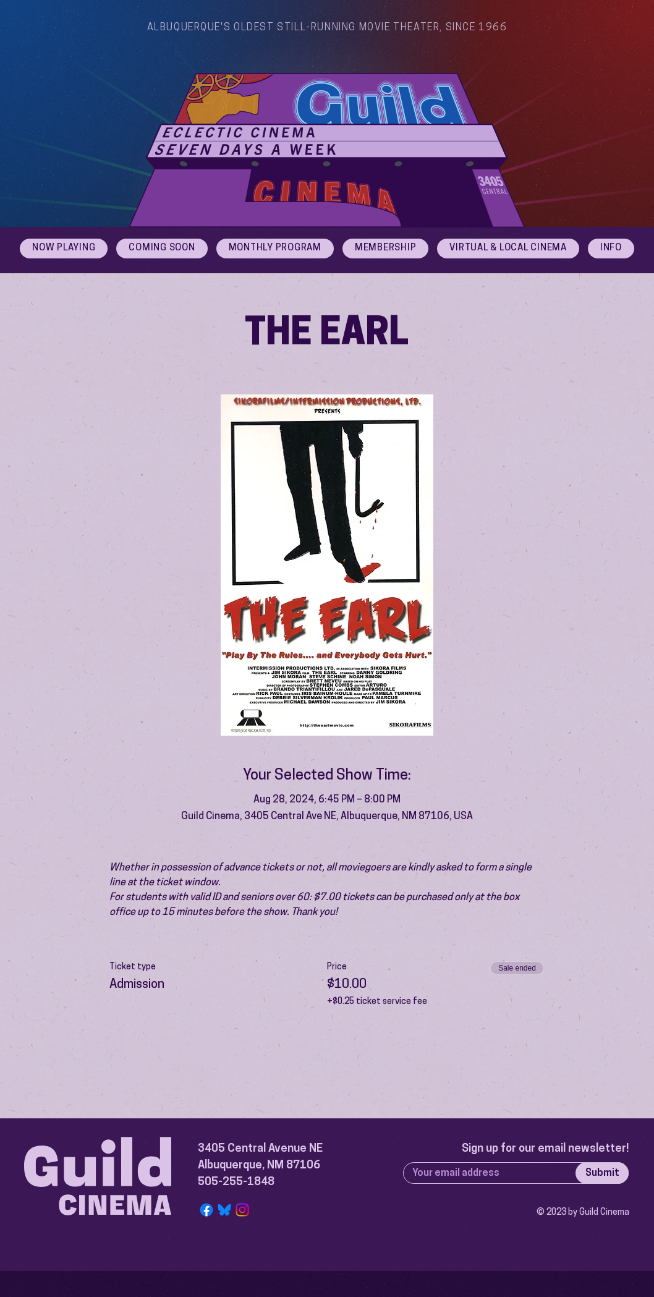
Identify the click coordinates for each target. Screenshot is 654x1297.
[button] (611, 248)
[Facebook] (206, 1209)
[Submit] (602, 1173)
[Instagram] (242, 1209)
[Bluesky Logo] (224, 1209)
